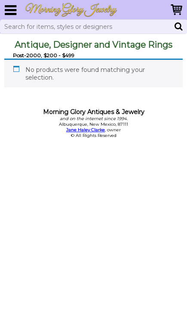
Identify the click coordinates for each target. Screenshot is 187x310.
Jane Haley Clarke (85, 130)
